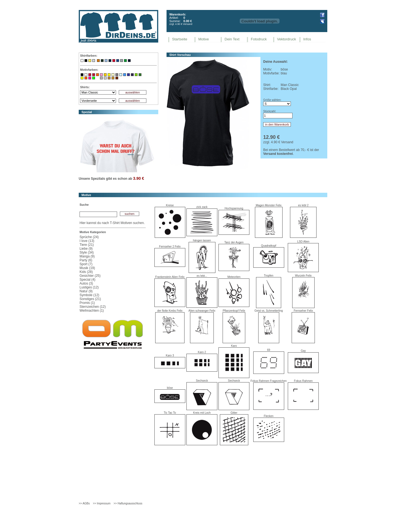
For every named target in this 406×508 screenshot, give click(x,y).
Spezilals (98, 179)
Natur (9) (86, 291)
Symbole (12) (89, 295)
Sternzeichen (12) (93, 307)
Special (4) (87, 280)
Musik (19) (87, 268)
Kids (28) (86, 272)
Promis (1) (87, 303)
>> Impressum (101, 503)
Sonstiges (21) (90, 299)
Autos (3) (86, 283)
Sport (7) (86, 264)
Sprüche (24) (89, 237)
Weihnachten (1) (92, 310)
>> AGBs (84, 503)
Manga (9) (87, 256)
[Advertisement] (203, 464)
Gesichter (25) (90, 276)
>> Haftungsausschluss (128, 503)
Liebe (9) (86, 249)
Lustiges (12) (89, 287)
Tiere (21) (87, 245)
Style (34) (87, 252)
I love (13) (87, 241)
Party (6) (86, 260)
